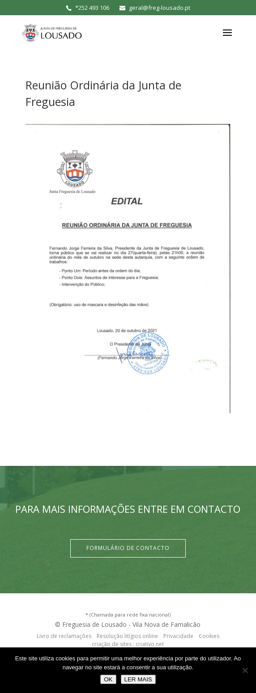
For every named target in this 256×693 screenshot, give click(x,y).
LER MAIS (138, 679)
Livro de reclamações (64, 636)
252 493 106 (93, 8)
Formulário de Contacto (128, 548)
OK (108, 679)
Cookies (209, 636)
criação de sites (112, 644)
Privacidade (178, 636)
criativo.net (150, 644)
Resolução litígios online (127, 636)
